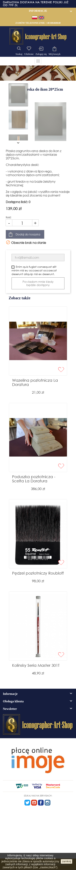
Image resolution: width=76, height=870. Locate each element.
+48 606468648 (53, 23)
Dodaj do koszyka (28, 234)
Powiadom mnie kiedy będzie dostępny (38, 283)
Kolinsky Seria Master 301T (36, 665)
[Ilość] (22, 222)
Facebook (41, 803)
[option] (38, 73)
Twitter (27, 803)
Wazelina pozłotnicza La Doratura (35, 382)
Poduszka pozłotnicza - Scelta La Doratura (33, 478)
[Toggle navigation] (38, 61)
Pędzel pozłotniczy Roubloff (38, 573)
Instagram (47, 803)
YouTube (34, 803)
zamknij (66, 861)
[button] (3, 73)
